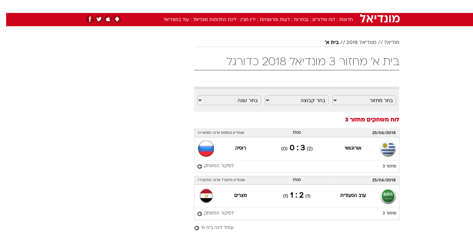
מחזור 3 (383, 166)
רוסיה (234, 148)
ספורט (329, 6)
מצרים (234, 196)
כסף (269, 6)
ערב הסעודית (347, 196)
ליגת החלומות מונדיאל (208, 20)
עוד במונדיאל (170, 20)
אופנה (162, 6)
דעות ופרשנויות (269, 20)
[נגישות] (9, 7)
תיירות (210, 6)
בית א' (325, 42)
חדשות (350, 6)
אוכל (253, 6)
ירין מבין (241, 20)
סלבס (287, 6)
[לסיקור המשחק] (209, 166)
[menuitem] (347, 6)
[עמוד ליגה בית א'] (290, 228)
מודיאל (385, 42)
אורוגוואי (347, 148)
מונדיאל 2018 (355, 42)
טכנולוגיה (186, 6)
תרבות (308, 6)
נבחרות (295, 20)
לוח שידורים (317, 20)
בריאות (232, 6)
